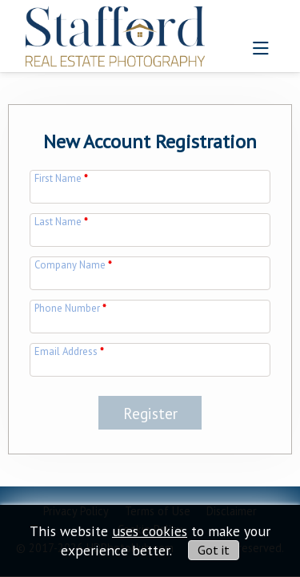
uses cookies (149, 531)
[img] (115, 32)
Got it (214, 550)
